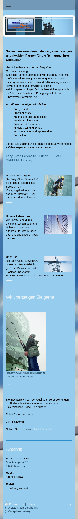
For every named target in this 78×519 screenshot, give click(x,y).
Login (70, 504)
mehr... (10, 384)
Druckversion (15, 504)
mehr (9, 201)
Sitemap (31, 504)
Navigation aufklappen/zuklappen (39, 5)
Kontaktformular (42, 429)
